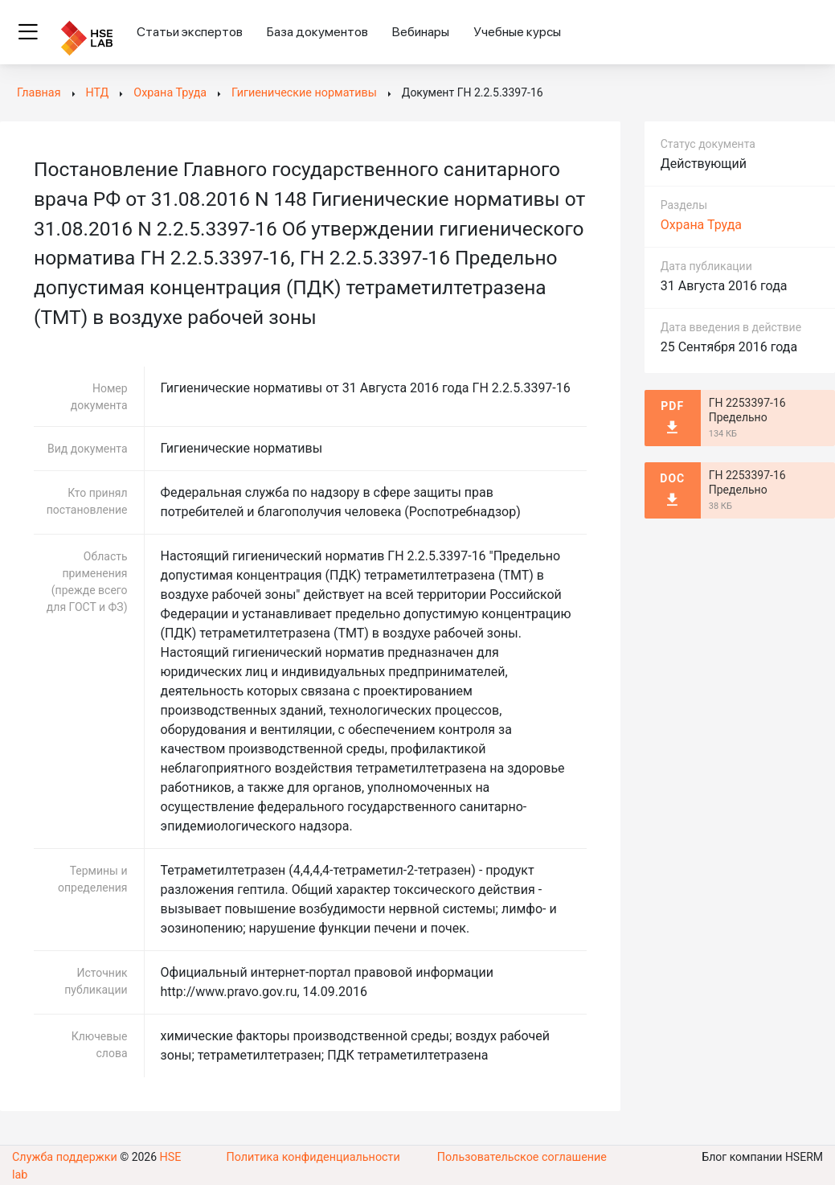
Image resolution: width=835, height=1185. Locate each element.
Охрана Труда (701, 224)
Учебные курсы (517, 31)
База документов (317, 31)
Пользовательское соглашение (521, 1164)
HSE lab (176, 1164)
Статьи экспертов (190, 31)
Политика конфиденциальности (313, 1164)
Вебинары (420, 31)
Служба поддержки (63, 1164)
